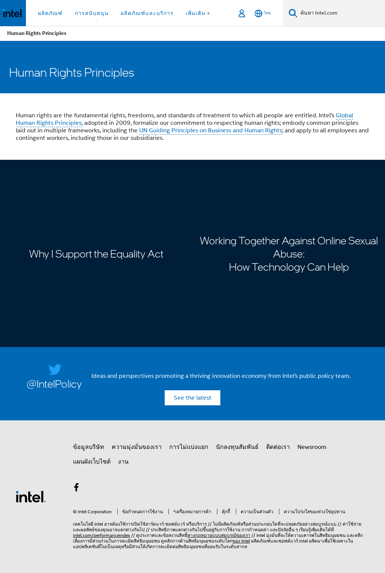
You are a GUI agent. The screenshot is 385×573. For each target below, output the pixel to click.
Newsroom (311, 447)
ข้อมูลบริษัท (88, 447)
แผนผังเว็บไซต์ (92, 461)
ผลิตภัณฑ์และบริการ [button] (147, 13)
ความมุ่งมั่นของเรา (137, 447)
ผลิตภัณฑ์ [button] (50, 13)
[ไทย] (263, 13)
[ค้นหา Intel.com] (341, 13)
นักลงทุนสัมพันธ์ (237, 447)
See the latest (192, 398)
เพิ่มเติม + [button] (198, 13)
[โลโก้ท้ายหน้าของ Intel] (31, 496)
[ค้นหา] (293, 13)
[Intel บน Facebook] (76, 489)
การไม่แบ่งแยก (188, 447)
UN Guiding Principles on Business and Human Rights (210, 130)
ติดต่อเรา (278, 447)
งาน (123, 461)
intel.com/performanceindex (101, 535)
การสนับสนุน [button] (92, 13)
